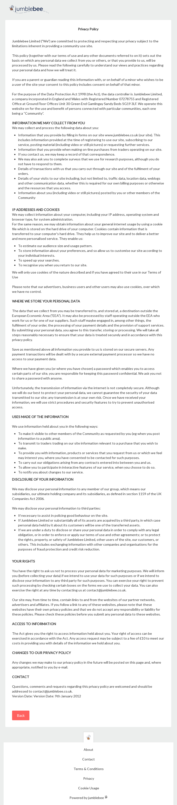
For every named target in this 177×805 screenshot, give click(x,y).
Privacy (88, 778)
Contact (88, 759)
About (88, 749)
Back (21, 715)
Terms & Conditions (89, 769)
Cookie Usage (88, 788)
